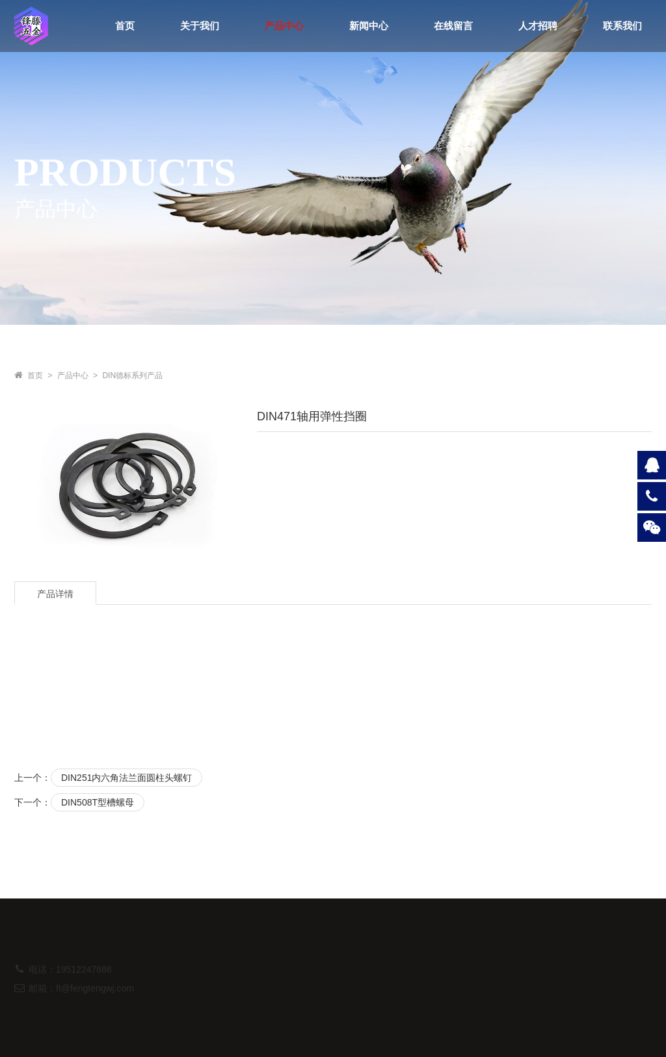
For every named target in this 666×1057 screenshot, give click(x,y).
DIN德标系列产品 (132, 375)
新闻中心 (368, 26)
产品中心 (284, 26)
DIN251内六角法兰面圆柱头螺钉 (126, 777)
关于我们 (199, 26)
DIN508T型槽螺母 (97, 802)
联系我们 (622, 26)
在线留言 (453, 26)
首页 (125, 26)
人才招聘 (537, 26)
